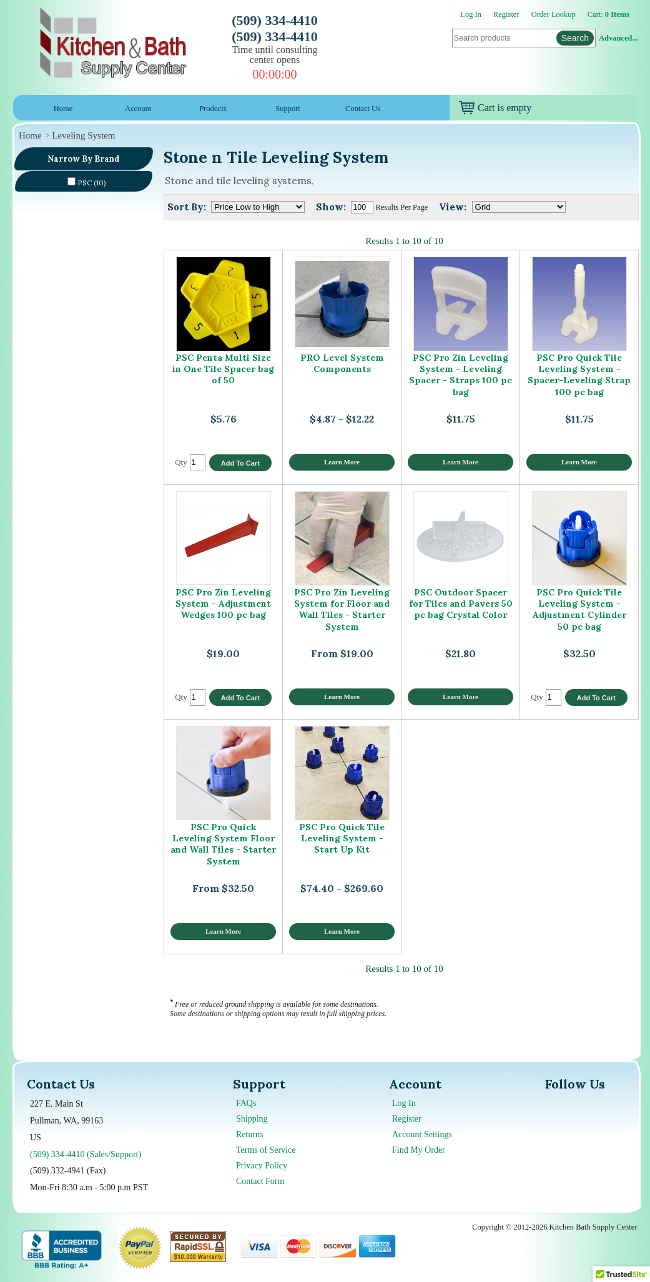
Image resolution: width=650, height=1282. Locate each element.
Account (138, 108)
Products (213, 108)
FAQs (246, 1103)
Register (506, 14)
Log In (470, 14)
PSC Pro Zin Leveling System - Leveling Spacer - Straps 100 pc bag (460, 375)
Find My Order (418, 1150)
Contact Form (260, 1181)
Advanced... (618, 38)
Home (63, 108)
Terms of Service (265, 1150)
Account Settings (422, 1134)
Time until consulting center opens (274, 54)
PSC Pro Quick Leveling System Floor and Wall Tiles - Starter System (223, 844)
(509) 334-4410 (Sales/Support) (85, 1154)
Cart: (608, 14)
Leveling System (83, 135)
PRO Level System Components (342, 363)
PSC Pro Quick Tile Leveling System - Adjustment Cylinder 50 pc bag (579, 609)
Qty (181, 462)
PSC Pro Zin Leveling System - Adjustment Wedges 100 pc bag (223, 604)
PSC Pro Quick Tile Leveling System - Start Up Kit (342, 838)
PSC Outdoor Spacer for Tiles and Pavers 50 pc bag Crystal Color (461, 604)
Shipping (252, 1118)
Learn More (342, 462)
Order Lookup (553, 14)
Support (287, 108)
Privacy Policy (261, 1165)
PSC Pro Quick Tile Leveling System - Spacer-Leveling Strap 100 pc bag (579, 375)
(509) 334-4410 (274, 20)
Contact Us (362, 108)
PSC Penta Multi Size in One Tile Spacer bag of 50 (223, 369)
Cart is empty (495, 107)
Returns (249, 1134)
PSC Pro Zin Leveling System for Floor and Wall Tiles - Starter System (342, 609)
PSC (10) (86, 182)
